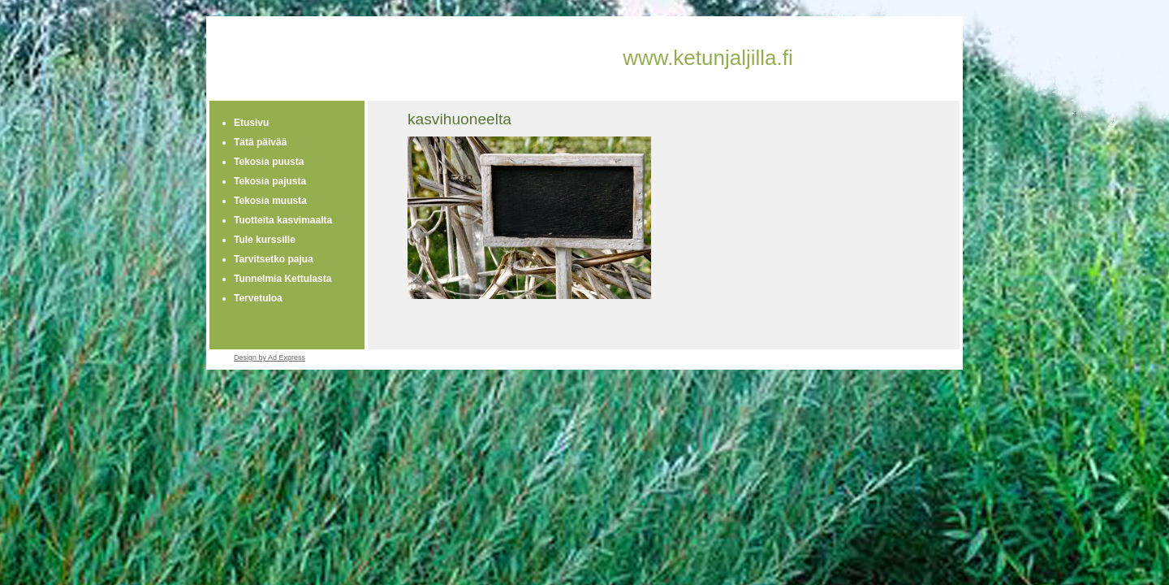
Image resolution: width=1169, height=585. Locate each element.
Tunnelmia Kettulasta (282, 278)
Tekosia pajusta (270, 181)
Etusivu (251, 122)
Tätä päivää (260, 142)
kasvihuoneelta (459, 119)
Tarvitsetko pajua (273, 259)
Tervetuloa (258, 298)
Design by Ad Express (269, 357)
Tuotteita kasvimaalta (283, 220)
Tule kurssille (264, 239)
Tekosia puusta (269, 161)
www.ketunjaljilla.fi (708, 58)
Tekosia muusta (270, 200)
